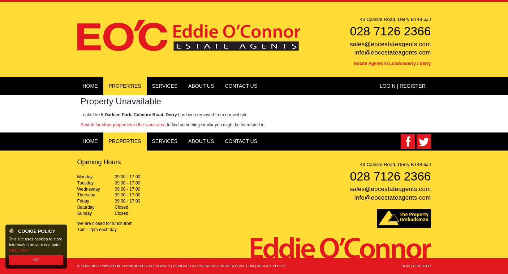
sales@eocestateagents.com (390, 44)
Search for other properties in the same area (123, 124)
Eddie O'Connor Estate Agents (140, 266)
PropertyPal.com (237, 266)
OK (36, 260)
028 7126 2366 (390, 31)
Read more (19, 250)
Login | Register (403, 86)
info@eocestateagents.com (392, 52)
